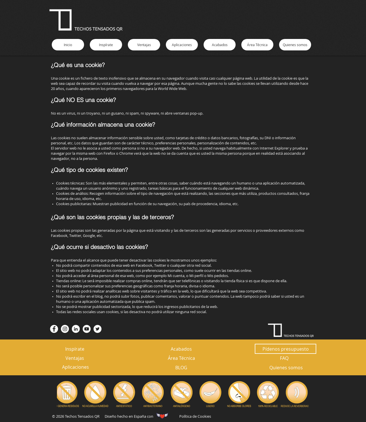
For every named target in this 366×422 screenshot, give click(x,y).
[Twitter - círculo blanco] (98, 329)
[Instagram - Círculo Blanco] (65, 329)
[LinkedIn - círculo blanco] (76, 329)
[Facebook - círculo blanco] (54, 329)
